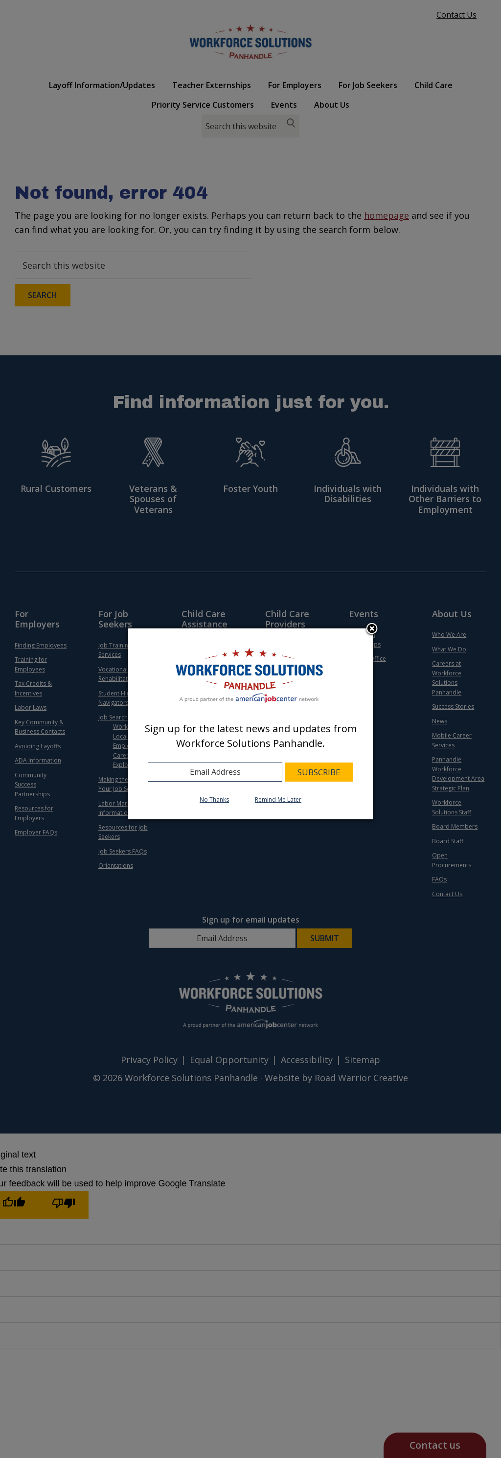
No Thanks (214, 799)
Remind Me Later (278, 799)
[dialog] (250, 724)
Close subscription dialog (371, 629)
